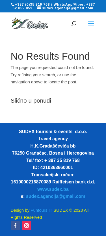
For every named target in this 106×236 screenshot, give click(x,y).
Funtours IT (40, 210)
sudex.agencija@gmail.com (55, 196)
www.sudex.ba (53, 189)
